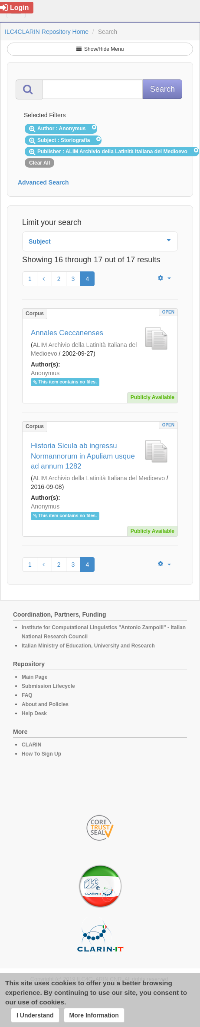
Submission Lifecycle (48, 686)
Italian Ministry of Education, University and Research (88, 646)
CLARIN (31, 745)
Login (14, 7)
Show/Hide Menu (100, 49)
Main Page (34, 677)
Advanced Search (43, 182)
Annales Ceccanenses (67, 333)
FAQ (27, 695)
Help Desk (34, 713)
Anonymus (45, 373)
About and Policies (45, 704)
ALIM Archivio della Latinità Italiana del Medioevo (99, 478)
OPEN (168, 312)
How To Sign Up (41, 754)
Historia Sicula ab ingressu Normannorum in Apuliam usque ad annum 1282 (83, 456)
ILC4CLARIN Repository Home (47, 31)
